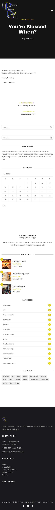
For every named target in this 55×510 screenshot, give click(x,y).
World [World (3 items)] (17, 383)
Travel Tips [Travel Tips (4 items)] (44, 380)
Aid (4, 310)
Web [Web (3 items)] (11, 383)
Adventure (7, 305)
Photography (8, 354)
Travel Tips (7, 358)
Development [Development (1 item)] (34, 376)
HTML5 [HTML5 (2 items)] (11, 380)
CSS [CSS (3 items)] (13, 376)
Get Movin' (7, 320)
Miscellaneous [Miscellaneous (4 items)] (34, 380)
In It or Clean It (18, 286)
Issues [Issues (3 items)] (18, 380)
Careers (4, 475)
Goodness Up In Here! (26, 104)
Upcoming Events (9, 363)
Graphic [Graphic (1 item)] (43, 376)
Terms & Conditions (9, 470)
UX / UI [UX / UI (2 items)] (5, 383)
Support (4, 464)
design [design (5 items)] (25, 376)
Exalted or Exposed (20, 274)
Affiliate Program (8, 472)
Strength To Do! (19, 261)
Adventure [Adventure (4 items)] (6, 376)
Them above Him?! (28, 113)
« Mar (4, 205)
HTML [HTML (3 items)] (4, 380)
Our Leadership (8, 344)
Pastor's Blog (16, 264)
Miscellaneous (8, 334)
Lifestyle (6, 329)
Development (8, 315)
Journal (6, 325)
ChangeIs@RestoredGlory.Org (12, 452)
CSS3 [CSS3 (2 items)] (18, 376)
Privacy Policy (7, 467)
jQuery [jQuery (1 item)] (25, 380)
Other (5, 339)
